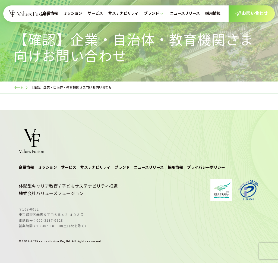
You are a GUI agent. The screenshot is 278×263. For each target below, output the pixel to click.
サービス (95, 13)
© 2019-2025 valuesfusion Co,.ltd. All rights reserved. (60, 241)
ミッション (72, 13)
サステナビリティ (123, 13)
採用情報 (212, 13)
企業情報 (50, 13)
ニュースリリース (185, 13)
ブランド (151, 13)
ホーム (19, 87)
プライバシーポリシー (206, 167)
